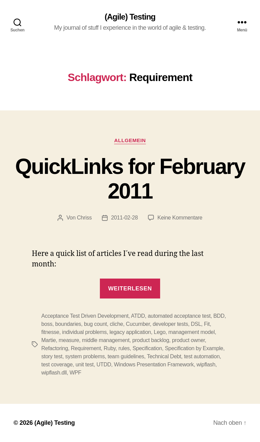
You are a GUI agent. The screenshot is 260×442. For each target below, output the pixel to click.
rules (124, 348)
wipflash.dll (54, 372)
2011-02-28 (124, 217)
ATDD (138, 316)
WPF (75, 372)
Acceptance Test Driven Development (84, 316)
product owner (188, 340)
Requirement (86, 348)
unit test (84, 364)
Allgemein (130, 140)
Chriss (84, 217)
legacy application (130, 332)
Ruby (109, 348)
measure (69, 340)
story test (51, 356)
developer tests (170, 324)
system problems (85, 356)
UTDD (103, 364)
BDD (218, 316)
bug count (95, 324)
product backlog (150, 340)
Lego (160, 332)
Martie (48, 340)
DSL (196, 324)
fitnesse (50, 332)
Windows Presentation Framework (154, 364)
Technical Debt (164, 356)
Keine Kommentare (179, 217)
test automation (201, 356)
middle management (105, 340)
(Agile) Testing (130, 17)
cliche (116, 324)
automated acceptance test (179, 316)
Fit (207, 324)
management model (191, 332)
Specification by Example (194, 348)
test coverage (57, 364)
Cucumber (138, 324)
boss (46, 324)
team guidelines (126, 356)
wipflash (206, 364)
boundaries (68, 324)
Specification (147, 348)
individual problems (84, 332)
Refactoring (54, 348)
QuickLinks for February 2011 (130, 178)
